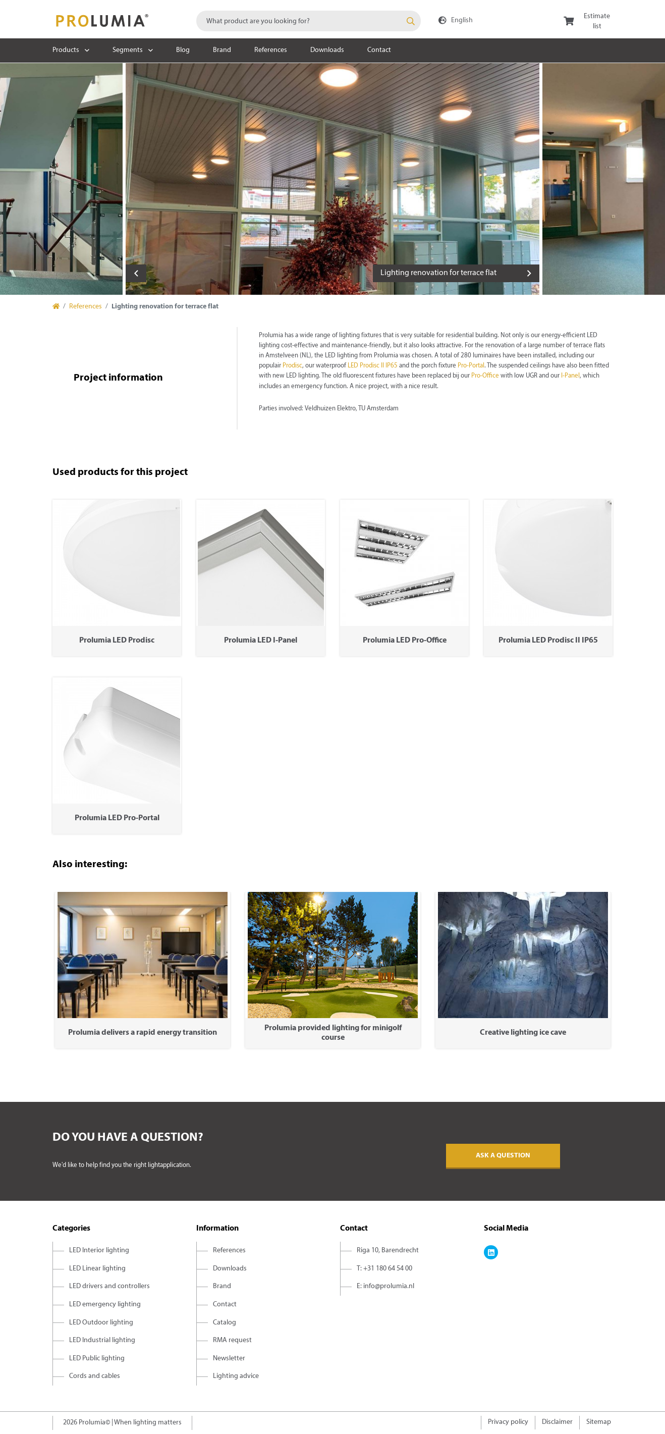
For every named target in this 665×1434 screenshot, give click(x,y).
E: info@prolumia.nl (385, 1286)
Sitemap (598, 1422)
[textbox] (308, 21)
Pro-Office (485, 376)
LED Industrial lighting (102, 1340)
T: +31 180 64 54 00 (384, 1268)
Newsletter (229, 1358)
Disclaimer (557, 1422)
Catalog (224, 1322)
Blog (183, 50)
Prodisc (292, 366)
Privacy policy (508, 1422)
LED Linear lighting (97, 1268)
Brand (222, 50)
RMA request (232, 1340)
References (270, 50)
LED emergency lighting (105, 1304)
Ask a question (503, 1155)
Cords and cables (94, 1376)
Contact (379, 50)
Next (529, 273)
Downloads (327, 50)
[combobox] (308, 21)
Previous (136, 273)
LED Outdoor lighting (101, 1322)
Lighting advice (236, 1376)
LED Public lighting (97, 1358)
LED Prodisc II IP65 (373, 366)
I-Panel (570, 376)
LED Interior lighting (99, 1250)
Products (65, 50)
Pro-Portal (471, 366)
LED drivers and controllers (109, 1286)
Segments (128, 50)
